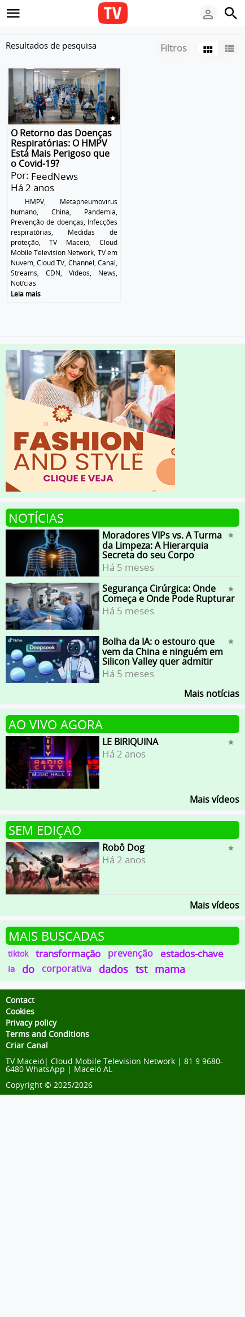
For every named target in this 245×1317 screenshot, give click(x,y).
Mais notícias (211, 692)
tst (141, 969)
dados (113, 969)
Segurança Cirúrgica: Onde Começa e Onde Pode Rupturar (168, 593)
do (28, 969)
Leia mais (26, 294)
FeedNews (54, 176)
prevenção (130, 953)
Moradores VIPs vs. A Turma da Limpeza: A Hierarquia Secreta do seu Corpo (162, 545)
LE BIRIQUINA (130, 741)
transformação (68, 953)
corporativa (66, 968)
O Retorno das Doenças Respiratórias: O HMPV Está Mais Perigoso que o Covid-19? (61, 148)
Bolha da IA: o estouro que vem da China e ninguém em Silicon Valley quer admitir (162, 651)
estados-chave (192, 953)
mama (170, 969)
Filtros (173, 48)
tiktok (18, 953)
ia (11, 968)
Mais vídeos (214, 798)
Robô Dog (123, 847)
